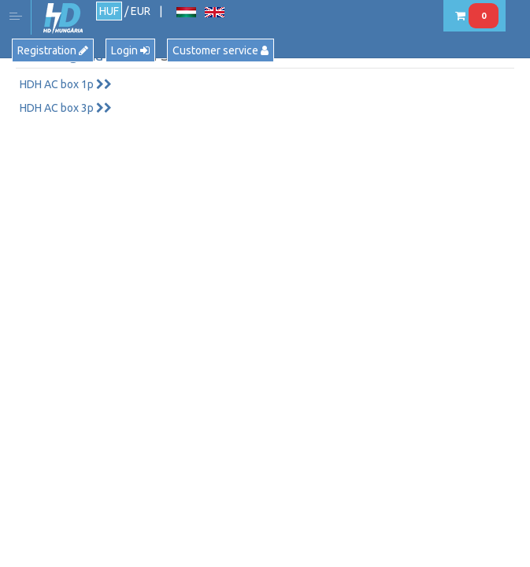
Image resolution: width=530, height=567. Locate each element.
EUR (140, 11)
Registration (52, 50)
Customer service (220, 50)
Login (130, 50)
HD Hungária (63, 18)
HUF (109, 11)
